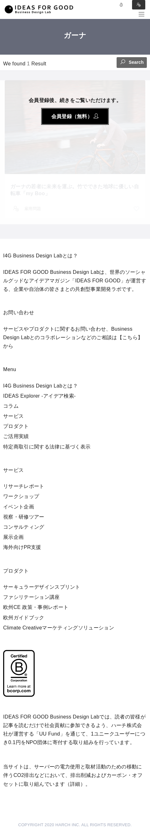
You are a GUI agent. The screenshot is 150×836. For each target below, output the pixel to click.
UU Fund (49, 734)
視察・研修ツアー (23, 517)
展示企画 (13, 537)
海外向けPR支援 (22, 547)
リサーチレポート (23, 486)
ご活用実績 (16, 436)
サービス (13, 416)
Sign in (138, 4)
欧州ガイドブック (23, 617)
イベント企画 (18, 506)
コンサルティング (23, 527)
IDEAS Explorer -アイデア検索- (39, 396)
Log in (121, 4)
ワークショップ (21, 496)
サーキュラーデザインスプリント (41, 587)
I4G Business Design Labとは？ (40, 385)
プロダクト (16, 426)
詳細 (75, 784)
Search (132, 62)
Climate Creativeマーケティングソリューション (58, 627)
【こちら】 (130, 337)
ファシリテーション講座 (31, 597)
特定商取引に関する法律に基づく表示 (46, 446)
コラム (11, 406)
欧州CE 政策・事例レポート (35, 607)
